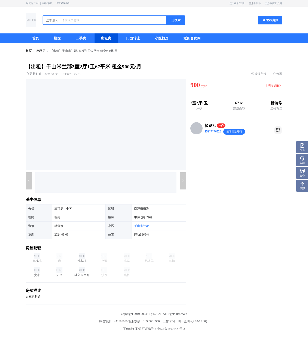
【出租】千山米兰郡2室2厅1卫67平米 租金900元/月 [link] (83, 51)
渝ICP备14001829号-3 (171, 328)
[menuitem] (35, 38)
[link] (29, 51)
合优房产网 (32, 3)
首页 (29, 51)
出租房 (40, 51)
